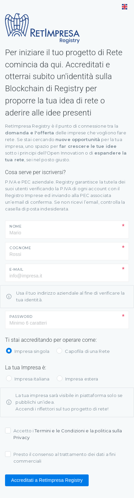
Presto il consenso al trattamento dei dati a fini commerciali (64, 458)
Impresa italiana (31, 378)
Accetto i (67, 434)
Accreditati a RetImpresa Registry (47, 480)
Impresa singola (31, 351)
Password (21, 316)
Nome (15, 226)
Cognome (20, 248)
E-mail (16, 269)
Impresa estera (81, 378)
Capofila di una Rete (87, 351)
